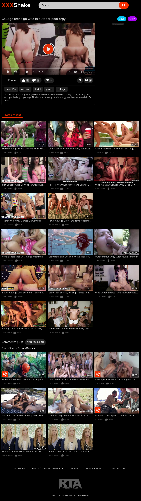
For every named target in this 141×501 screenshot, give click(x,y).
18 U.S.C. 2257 (119, 468)
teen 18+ (11, 89)
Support (19, 468)
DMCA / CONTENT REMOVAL (48, 468)
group (49, 89)
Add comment (35, 342)
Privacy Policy (94, 468)
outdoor (25, 89)
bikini (38, 89)
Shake (16, 5)
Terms (74, 468)
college (62, 89)
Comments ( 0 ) (12, 342)
